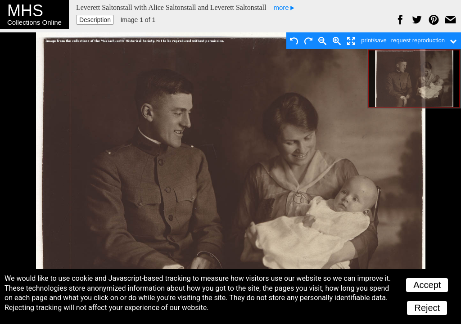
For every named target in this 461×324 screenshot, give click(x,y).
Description (95, 19)
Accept (427, 285)
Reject (427, 308)
